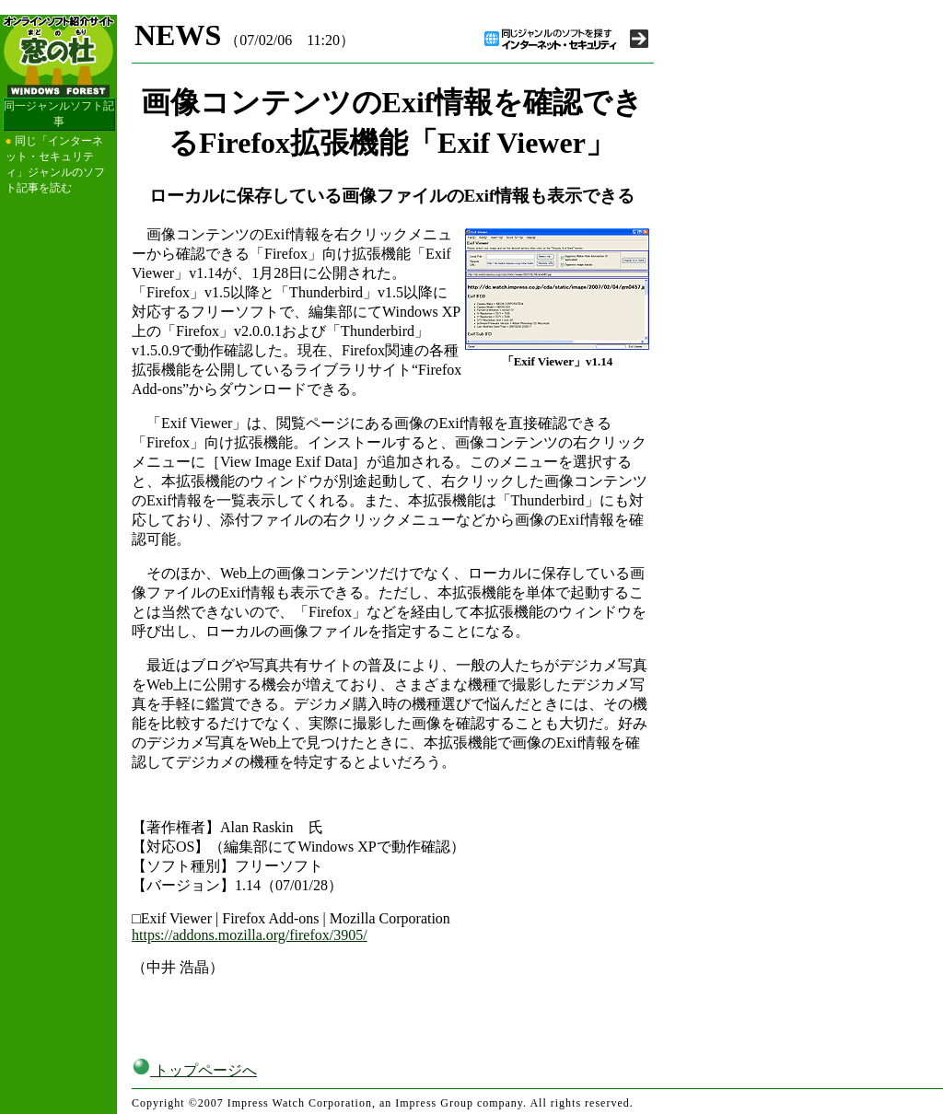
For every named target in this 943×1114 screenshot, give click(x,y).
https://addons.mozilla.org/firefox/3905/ (249, 935)
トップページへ (194, 1070)
